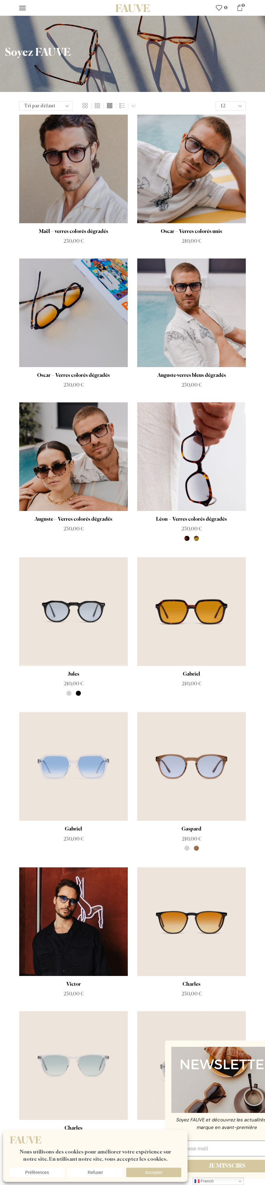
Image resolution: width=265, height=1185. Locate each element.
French (204, 1181)
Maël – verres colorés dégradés (73, 231)
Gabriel (191, 674)
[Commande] (46, 106)
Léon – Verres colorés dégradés (191, 519)
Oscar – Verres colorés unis (191, 231)
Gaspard (191, 829)
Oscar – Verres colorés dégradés (73, 375)
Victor (73, 984)
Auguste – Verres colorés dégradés (73, 519)
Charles (191, 984)
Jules (73, 674)
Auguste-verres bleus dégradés (191, 375)
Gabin (191, 1128)
